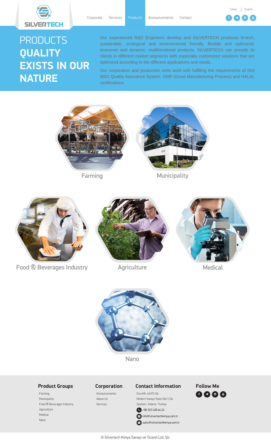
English (249, 9)
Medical (213, 268)
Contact (186, 18)
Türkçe (233, 9)
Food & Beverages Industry (52, 268)
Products (135, 18)
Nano (132, 359)
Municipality (172, 176)
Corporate (94, 18)
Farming (92, 176)
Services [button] (115, 18)
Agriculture (132, 268)
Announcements (160, 18)
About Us (102, 399)
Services (101, 404)
